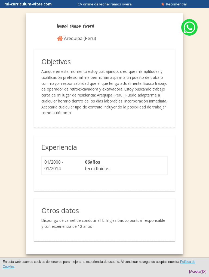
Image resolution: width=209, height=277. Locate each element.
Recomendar (174, 4)
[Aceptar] (195, 271)
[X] (204, 271)
